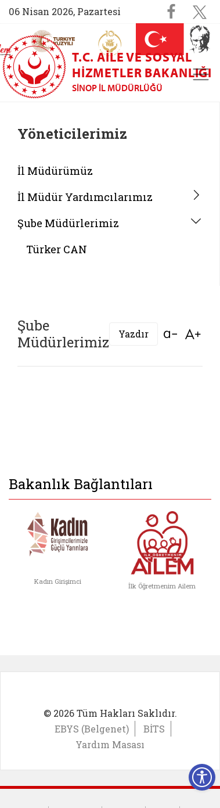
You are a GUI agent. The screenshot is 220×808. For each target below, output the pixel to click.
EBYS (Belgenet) (92, 729)
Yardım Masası (110, 744)
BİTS (154, 729)
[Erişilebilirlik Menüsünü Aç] (202, 777)
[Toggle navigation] (200, 74)
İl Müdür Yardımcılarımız (85, 197)
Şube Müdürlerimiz (68, 223)
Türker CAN (56, 249)
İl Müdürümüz (55, 171)
